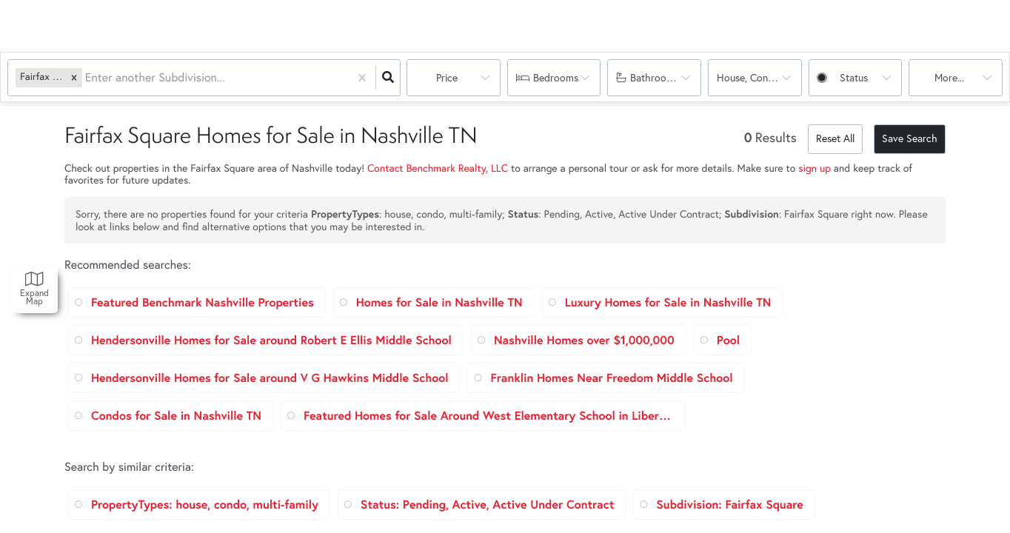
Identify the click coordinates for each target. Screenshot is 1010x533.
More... (949, 77)
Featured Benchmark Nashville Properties (202, 302)
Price (447, 77)
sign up (814, 168)
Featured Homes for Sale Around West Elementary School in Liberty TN (489, 415)
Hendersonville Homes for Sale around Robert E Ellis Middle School (271, 340)
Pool (728, 340)
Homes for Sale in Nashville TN (439, 302)
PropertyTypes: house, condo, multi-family (204, 504)
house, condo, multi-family (759, 77)
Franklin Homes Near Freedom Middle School (611, 378)
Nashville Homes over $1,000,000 (584, 340)
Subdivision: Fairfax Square (729, 504)
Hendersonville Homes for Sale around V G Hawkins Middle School (269, 378)
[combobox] (86, 78)
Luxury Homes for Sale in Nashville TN (668, 302)
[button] (74, 77)
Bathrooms (654, 77)
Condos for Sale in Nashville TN (176, 415)
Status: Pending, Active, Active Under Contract (487, 504)
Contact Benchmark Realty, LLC (437, 168)
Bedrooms (555, 77)
